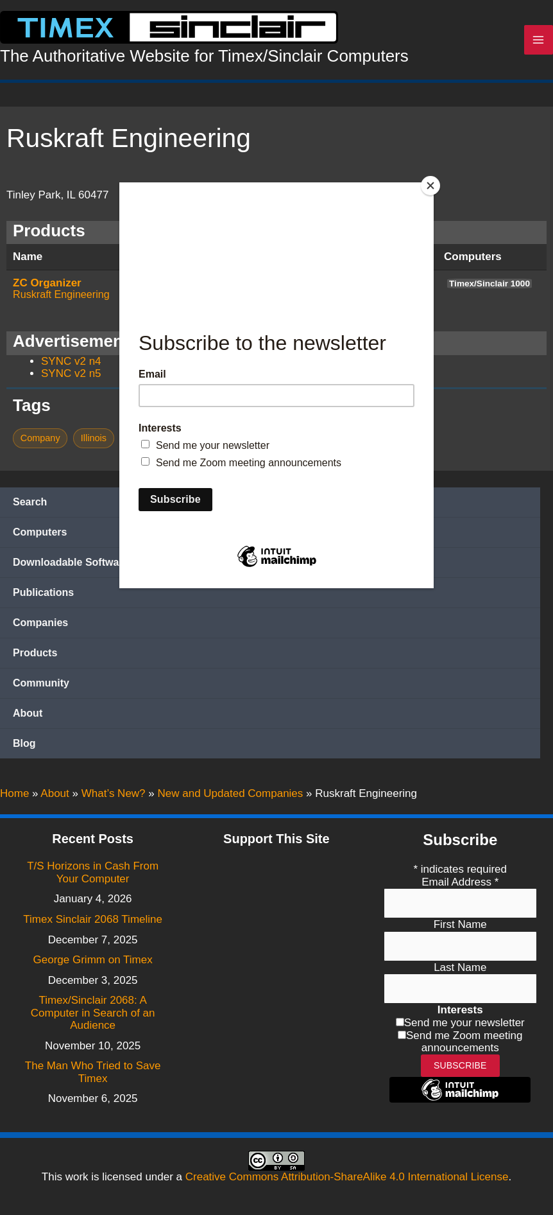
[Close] (430, 185)
